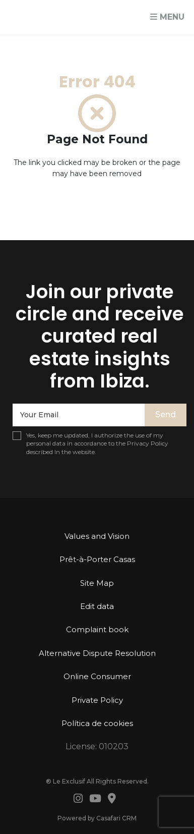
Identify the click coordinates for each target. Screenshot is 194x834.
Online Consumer (97, 676)
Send (165, 414)
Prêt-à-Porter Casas (97, 559)
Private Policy (97, 700)
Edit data (97, 606)
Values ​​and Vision (97, 536)
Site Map (97, 583)
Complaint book (97, 629)
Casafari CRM (116, 818)
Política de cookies (97, 723)
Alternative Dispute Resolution (97, 653)
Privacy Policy (147, 443)
